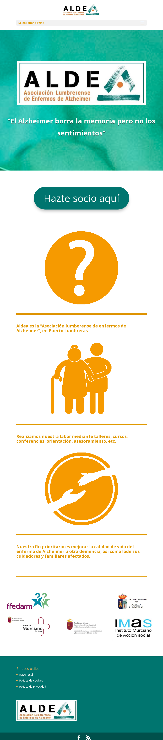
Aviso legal (26, 674)
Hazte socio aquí (81, 198)
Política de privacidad (32, 686)
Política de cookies (31, 680)
